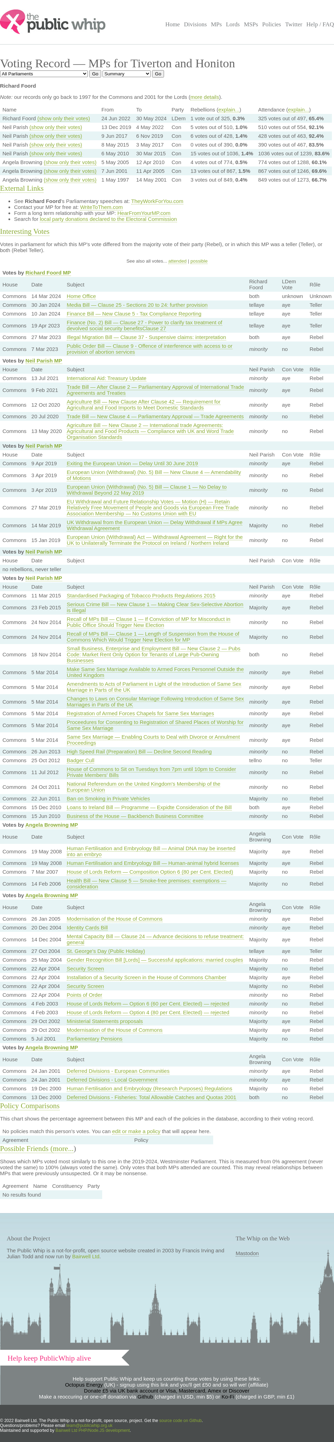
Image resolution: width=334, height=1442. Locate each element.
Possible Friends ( (26, 1148)
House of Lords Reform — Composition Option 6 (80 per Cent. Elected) (150, 872)
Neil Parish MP (44, 361)
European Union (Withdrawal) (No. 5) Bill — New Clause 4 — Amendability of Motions (154, 475)
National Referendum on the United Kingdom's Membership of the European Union (143, 787)
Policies (271, 24)
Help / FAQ (320, 24)
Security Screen (85, 969)
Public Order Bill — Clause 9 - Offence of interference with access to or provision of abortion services (150, 349)
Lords (233, 24)
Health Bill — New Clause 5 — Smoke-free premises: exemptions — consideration (146, 883)
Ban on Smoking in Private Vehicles (108, 798)
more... (63, 1148)
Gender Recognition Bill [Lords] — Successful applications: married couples (155, 960)
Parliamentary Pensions (94, 1039)
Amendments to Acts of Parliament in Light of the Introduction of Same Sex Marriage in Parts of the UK (154, 687)
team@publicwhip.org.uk (89, 1425)
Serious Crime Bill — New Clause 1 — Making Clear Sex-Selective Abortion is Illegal (155, 607)
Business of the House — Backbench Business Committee (135, 816)
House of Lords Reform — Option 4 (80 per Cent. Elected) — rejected (148, 1012)
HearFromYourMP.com (143, 213)
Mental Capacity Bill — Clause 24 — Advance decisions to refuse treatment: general (155, 939)
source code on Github (180, 1420)
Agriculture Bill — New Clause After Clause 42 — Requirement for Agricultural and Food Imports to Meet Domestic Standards (144, 405)
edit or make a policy (136, 1131)
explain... (229, 110)
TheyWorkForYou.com (157, 201)
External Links (22, 188)
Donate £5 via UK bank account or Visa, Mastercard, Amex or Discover (166, 1391)
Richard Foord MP (48, 273)
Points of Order (84, 995)
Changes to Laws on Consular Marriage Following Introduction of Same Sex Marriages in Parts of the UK (155, 702)
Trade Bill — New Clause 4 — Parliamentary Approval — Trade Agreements (155, 416)
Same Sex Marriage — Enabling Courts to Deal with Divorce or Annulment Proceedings (153, 740)
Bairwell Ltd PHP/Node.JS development (92, 1430)
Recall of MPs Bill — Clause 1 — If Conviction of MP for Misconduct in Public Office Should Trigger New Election (148, 622)
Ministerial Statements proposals (105, 1021)
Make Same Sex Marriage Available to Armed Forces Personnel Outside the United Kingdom (155, 672)
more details (204, 97)
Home (172, 24)
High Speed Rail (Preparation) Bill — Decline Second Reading (139, 751)
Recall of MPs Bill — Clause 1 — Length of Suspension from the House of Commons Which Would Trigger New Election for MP (153, 637)
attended (177, 261)
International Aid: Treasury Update (106, 378)
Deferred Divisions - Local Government (112, 1080)
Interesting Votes (25, 231)
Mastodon (247, 1253)
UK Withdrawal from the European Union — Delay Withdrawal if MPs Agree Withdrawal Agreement (154, 525)
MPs (216, 24)
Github (145, 1397)
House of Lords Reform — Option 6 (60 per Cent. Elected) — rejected (148, 1004)
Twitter (293, 24)
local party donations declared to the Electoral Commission (108, 219)
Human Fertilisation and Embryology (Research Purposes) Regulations (149, 1088)
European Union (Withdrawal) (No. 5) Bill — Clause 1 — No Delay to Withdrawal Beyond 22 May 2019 (147, 490)
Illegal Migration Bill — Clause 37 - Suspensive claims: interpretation (146, 337)
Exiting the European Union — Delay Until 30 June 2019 (132, 463)
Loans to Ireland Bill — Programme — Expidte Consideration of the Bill (149, 807)
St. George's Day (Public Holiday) (106, 951)
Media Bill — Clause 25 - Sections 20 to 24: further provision (137, 305)
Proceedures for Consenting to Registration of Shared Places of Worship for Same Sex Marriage (155, 725)
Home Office (81, 296)
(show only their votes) (63, 118)
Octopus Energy (84, 1385)
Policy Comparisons (30, 1106)
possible (199, 261)
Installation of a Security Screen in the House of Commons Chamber (146, 977)
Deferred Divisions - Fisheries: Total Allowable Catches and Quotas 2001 (151, 1097)
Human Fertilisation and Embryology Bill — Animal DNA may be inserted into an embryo (151, 851)
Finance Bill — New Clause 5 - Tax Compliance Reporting (134, 314)
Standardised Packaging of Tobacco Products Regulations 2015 (141, 595)
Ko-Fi (228, 1397)
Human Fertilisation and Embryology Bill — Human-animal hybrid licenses (153, 863)
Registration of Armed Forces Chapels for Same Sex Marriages (140, 713)
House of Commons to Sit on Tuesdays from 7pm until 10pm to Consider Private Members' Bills (151, 772)
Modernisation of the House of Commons (115, 919)
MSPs (251, 24)
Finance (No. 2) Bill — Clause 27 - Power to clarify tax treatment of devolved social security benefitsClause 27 (144, 325)
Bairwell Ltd (86, 1256)
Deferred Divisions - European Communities (118, 1071)
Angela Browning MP (51, 825)
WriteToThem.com (101, 207)
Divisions (195, 24)
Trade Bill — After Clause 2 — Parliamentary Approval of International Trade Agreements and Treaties (155, 390)
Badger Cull (80, 760)
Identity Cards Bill (87, 927)
